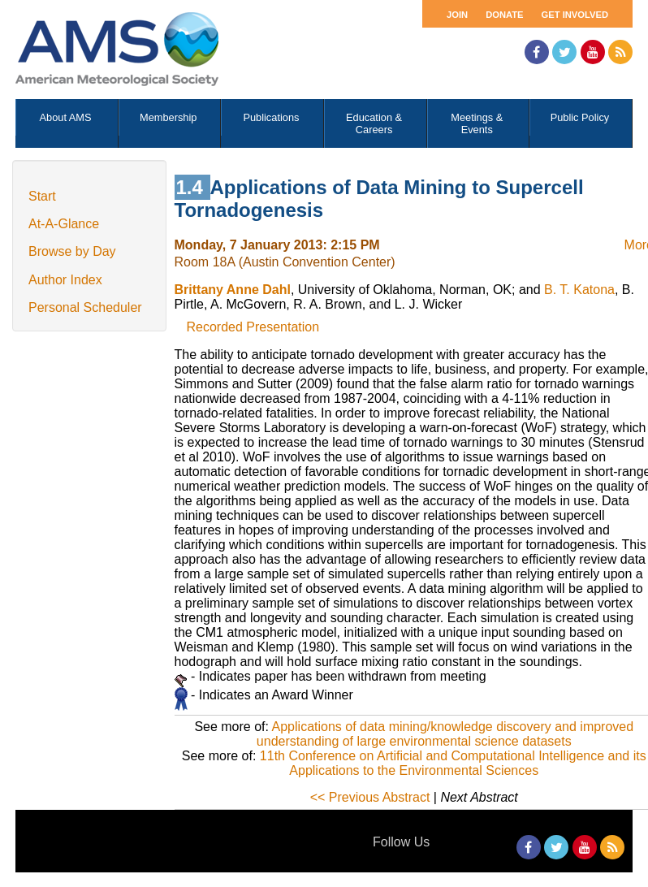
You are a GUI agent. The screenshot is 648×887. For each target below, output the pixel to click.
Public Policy (580, 117)
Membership (168, 117)
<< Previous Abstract (370, 797)
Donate (504, 14)
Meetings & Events (477, 123)
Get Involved (575, 14)
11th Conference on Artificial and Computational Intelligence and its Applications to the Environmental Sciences (453, 763)
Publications (271, 117)
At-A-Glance (63, 224)
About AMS (66, 117)
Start (42, 196)
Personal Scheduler (85, 307)
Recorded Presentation (253, 327)
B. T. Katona (579, 289)
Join (457, 14)
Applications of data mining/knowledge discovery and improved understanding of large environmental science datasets (445, 734)
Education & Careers (374, 123)
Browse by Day (72, 251)
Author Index (65, 280)
